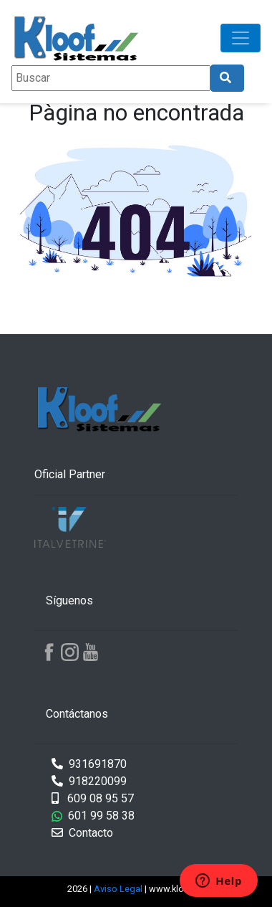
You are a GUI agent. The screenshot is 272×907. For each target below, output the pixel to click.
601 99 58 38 (93, 815)
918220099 (89, 781)
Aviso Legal (119, 888)
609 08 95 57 (93, 798)
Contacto (82, 833)
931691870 (89, 764)
